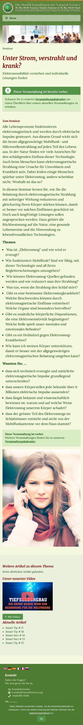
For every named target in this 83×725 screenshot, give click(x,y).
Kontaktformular (21, 689)
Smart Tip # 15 (15, 642)
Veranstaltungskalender (50, 99)
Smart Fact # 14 (15, 635)
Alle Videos (12, 616)
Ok (41, 718)
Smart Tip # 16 (15, 631)
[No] (78, 713)
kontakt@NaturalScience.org (27, 692)
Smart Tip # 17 (14, 627)
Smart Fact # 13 (15, 639)
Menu (10, 18)
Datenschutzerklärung (39, 713)
